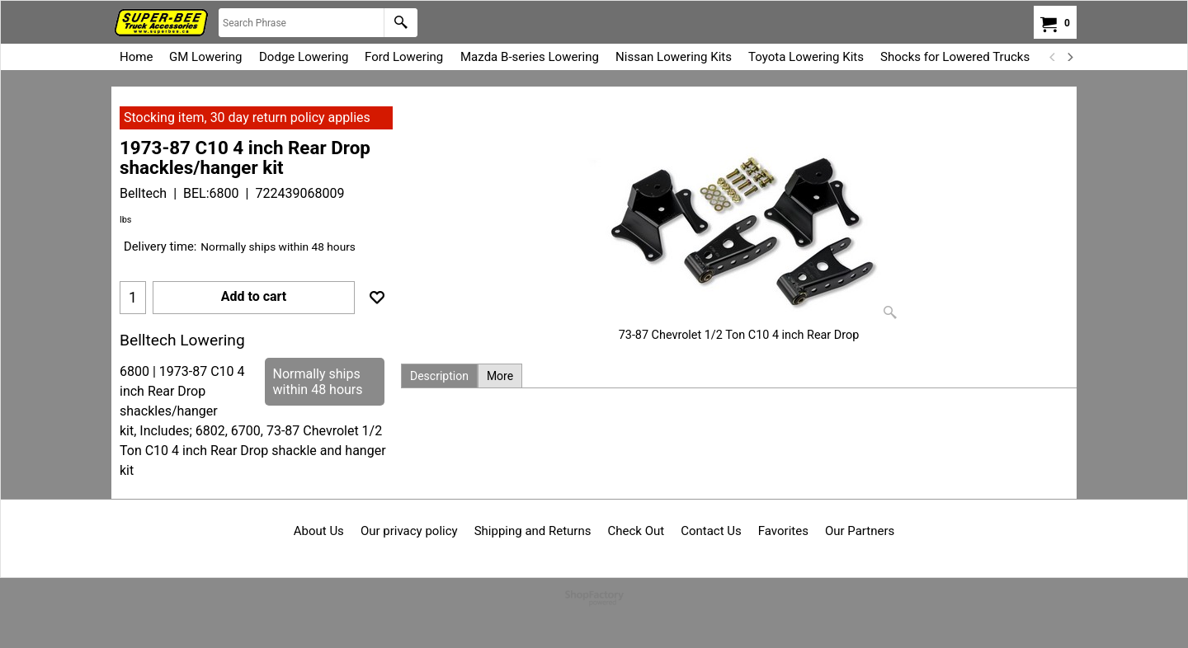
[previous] (1052, 56)
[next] (1069, 56)
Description (439, 376)
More (500, 376)
